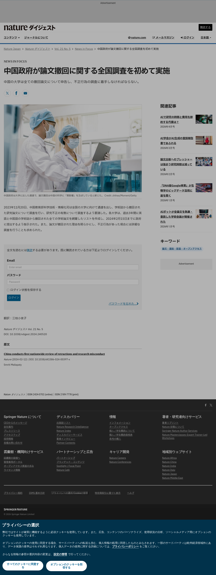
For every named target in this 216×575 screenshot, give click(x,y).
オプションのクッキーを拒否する (67, 566)
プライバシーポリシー (125, 547)
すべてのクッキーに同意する (23, 566)
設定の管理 (60, 554)
